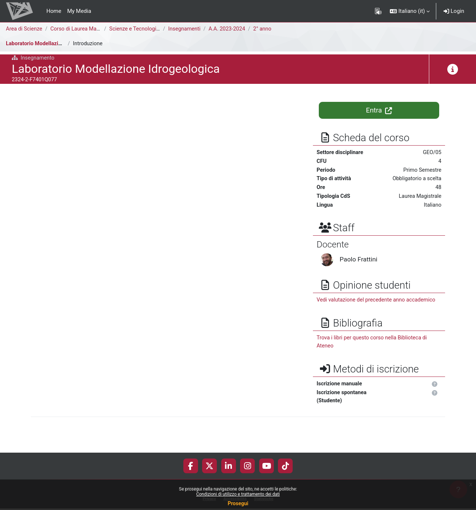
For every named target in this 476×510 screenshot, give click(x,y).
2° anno (266, 29)
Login (454, 11)
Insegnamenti (186, 29)
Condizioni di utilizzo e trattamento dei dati (238, 494)
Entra (379, 110)
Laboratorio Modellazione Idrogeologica (55, 43)
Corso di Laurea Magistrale (85, 29)
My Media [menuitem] (79, 11)
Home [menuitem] (53, 11)
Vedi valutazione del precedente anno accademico (378, 302)
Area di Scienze (24, 29)
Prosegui (238, 503)
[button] (409, 11)
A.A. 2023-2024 (230, 29)
